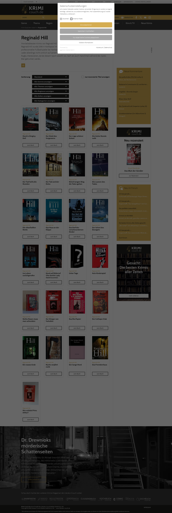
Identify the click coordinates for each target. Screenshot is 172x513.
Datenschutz (108, 47)
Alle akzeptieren (86, 25)
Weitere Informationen (86, 43)
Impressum (99, 47)
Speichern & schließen (86, 31)
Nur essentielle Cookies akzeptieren (86, 37)
